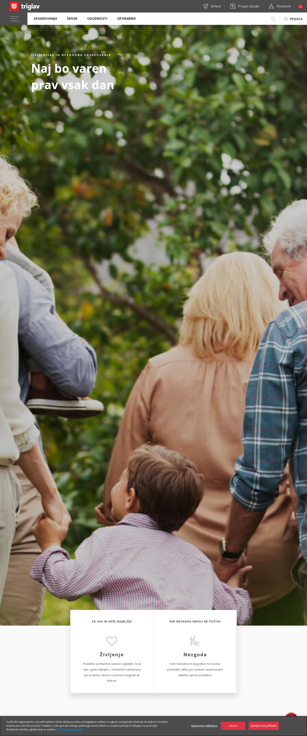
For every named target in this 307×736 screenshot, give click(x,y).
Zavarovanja (45, 18)
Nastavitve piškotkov (204, 727)
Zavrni (233, 727)
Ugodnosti (97, 18)
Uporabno (126, 18)
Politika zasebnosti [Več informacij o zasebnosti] (70, 731)
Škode (72, 18)
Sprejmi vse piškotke (264, 727)
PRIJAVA (296, 19)
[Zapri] (300, 727)
